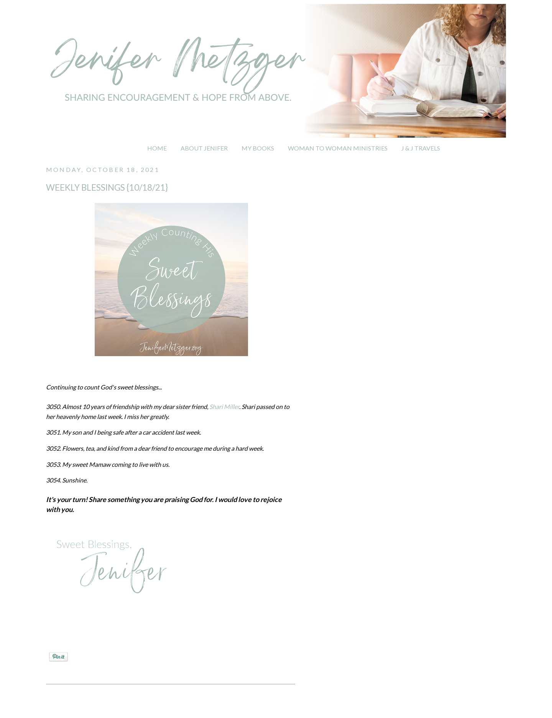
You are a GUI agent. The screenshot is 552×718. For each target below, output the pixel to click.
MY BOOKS (258, 148)
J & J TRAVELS (420, 148)
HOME (157, 148)
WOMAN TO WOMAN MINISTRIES (338, 148)
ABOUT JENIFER (204, 148)
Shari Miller (224, 406)
